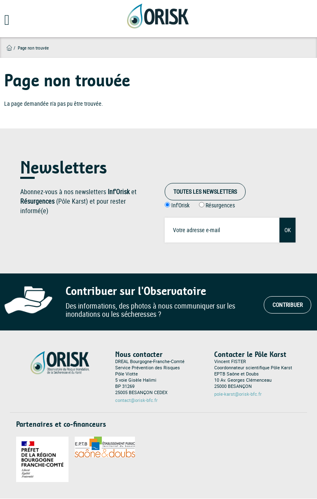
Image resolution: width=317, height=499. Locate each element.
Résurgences (220, 205)
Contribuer (287, 305)
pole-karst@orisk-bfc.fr (238, 394)
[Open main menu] (5, 22)
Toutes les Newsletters (205, 191)
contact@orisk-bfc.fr (136, 400)
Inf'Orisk (180, 205)
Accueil (9, 48)
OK (287, 230)
